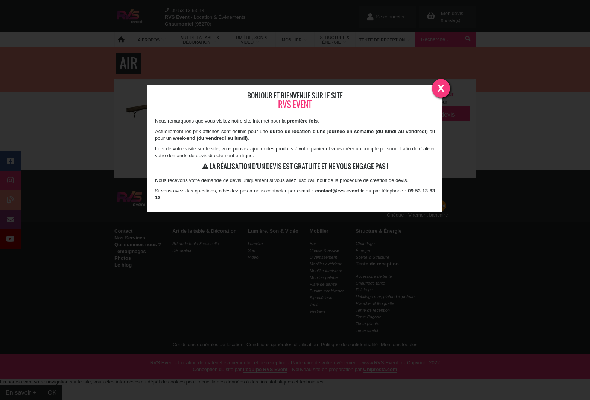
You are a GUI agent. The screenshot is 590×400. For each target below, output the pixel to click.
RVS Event (295, 104)
